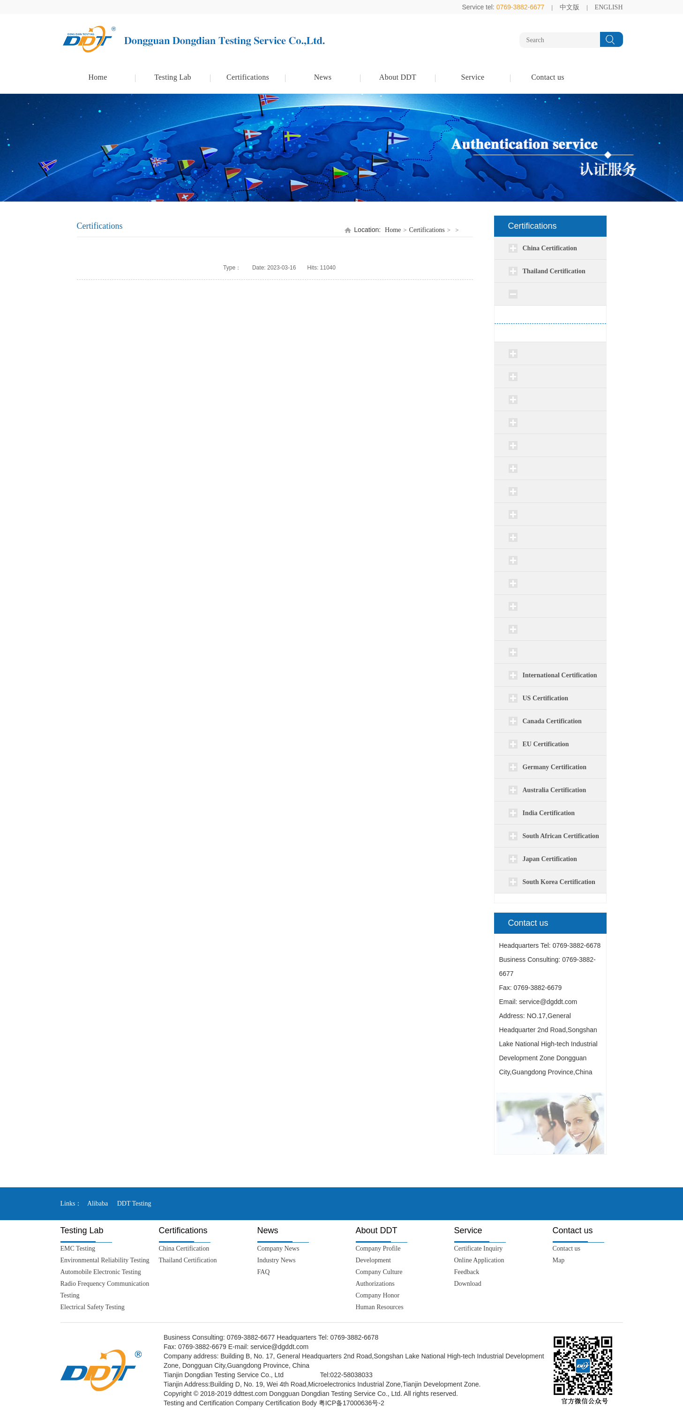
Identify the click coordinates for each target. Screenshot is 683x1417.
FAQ (263, 1271)
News (323, 77)
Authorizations (375, 1283)
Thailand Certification (188, 1260)
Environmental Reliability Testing (105, 1260)
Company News (278, 1248)
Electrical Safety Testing (92, 1307)
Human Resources (380, 1307)
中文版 (569, 7)
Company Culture (379, 1271)
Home (97, 77)
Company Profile (378, 1248)
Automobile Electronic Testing (100, 1271)
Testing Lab (172, 77)
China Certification (184, 1248)
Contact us (547, 77)
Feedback (467, 1271)
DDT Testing (134, 1203)
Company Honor (378, 1295)
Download (467, 1283)
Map (559, 1260)
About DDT (397, 77)
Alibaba (97, 1203)
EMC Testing (78, 1248)
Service (473, 77)
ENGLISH (609, 7)
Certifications (247, 77)
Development (373, 1260)
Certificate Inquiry (478, 1248)
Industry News (276, 1260)
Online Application (479, 1260)
